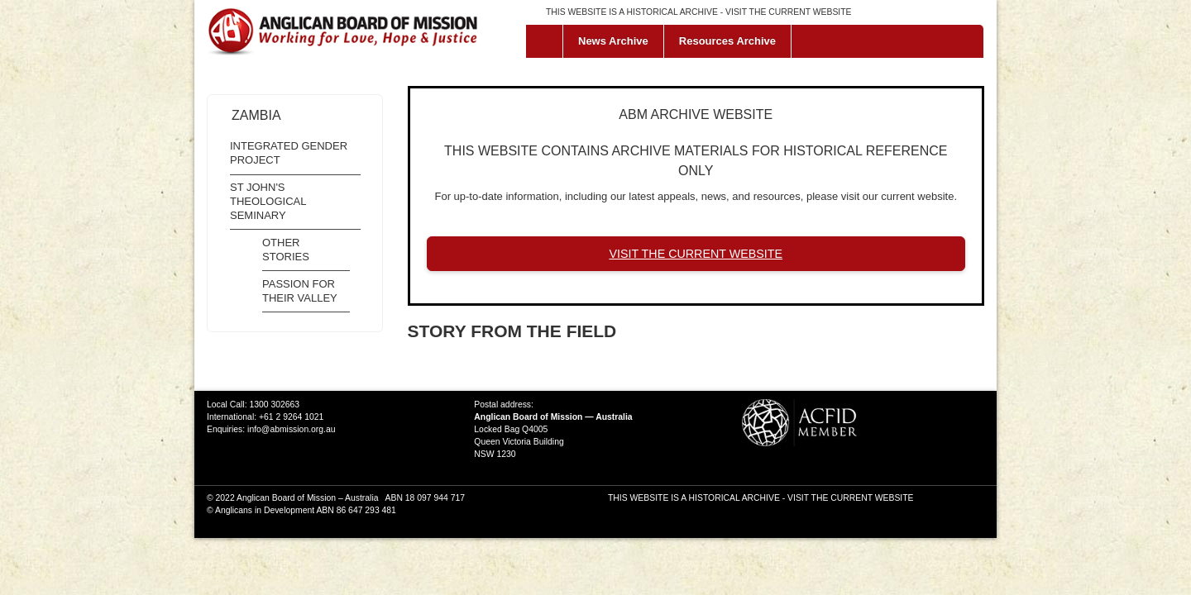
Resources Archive (727, 41)
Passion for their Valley (299, 291)
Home (548, 41)
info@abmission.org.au (291, 429)
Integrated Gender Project (288, 153)
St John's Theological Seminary (268, 201)
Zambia (256, 115)
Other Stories (285, 249)
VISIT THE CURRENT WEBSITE (788, 12)
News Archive (613, 41)
